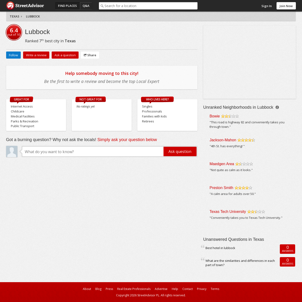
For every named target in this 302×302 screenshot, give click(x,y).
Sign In (266, 6)
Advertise (161, 289)
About (87, 289)
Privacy (201, 289)
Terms (215, 289)
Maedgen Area (222, 164)
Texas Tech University (228, 212)
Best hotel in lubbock (220, 248)
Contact (187, 289)
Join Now (286, 6)
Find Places (67, 6)
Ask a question (65, 55)
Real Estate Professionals (134, 289)
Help (175, 289)
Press (109, 289)
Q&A (86, 6)
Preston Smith (221, 188)
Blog (98, 289)
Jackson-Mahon (223, 140)
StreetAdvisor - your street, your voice (25, 5)
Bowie (215, 116)
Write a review (36, 55)
